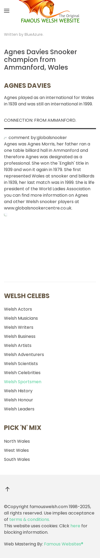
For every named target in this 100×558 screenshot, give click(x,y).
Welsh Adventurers (24, 354)
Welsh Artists (17, 345)
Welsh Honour (18, 400)
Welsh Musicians (21, 318)
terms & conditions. (29, 519)
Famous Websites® (63, 544)
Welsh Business (19, 336)
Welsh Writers (18, 327)
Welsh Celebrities (22, 373)
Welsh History (18, 391)
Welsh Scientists (21, 364)
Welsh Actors (18, 309)
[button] (6, 10)
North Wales (17, 441)
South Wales (17, 459)
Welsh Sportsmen (22, 382)
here (75, 526)
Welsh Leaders (19, 409)
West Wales (16, 450)
